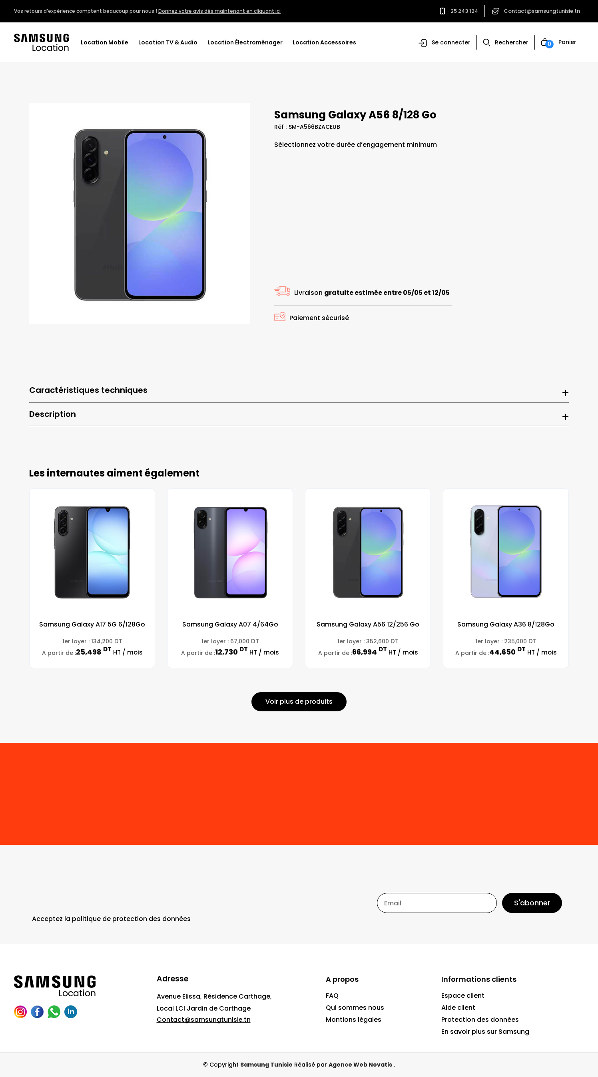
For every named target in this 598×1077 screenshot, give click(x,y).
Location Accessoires (324, 42)
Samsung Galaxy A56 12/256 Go (368, 624)
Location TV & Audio (167, 42)
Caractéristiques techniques (88, 390)
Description (52, 414)
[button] (444, 43)
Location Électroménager (245, 42)
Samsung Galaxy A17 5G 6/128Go (92, 624)
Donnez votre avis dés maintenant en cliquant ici (219, 11)
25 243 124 (464, 11)
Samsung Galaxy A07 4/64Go (230, 624)
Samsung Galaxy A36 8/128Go (505, 624)
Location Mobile (104, 42)
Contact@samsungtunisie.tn (542, 11)
